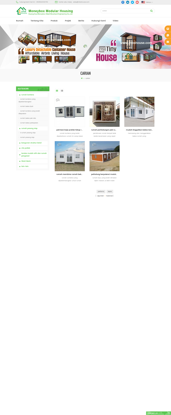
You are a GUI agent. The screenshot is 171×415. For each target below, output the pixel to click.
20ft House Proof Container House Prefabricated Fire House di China (38, 223)
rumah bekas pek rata (27, 118)
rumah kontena (27, 95)
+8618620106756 (42, 2)
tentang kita (37, 20)
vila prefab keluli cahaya (93, 370)
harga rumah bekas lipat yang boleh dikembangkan (38, 210)
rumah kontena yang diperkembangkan (27, 100)
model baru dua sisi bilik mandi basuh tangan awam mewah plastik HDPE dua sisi (37, 263)
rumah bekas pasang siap (93, 353)
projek (68, 20)
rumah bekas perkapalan (28, 123)
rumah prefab (89, 340)
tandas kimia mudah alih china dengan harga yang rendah (38, 184)
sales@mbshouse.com (81, 2)
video (115, 20)
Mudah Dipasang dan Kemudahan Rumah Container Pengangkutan (38, 236)
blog (17, 362)
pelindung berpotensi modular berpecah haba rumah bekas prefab (105, 174)
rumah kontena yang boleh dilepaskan (29, 112)
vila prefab (25, 148)
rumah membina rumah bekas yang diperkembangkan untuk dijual (70, 174)
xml (17, 370)
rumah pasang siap (29, 128)
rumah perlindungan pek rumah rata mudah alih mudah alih (105, 130)
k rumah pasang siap (27, 133)
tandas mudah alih (91, 344)
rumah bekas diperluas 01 (93, 379)
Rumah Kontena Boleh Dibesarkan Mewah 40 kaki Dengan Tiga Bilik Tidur (38, 276)
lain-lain (24, 166)
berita (81, 20)
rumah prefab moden (92, 349)
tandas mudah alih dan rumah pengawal (34, 154)
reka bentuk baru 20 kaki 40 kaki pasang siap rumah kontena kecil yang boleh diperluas (38, 249)
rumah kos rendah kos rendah (95, 357)
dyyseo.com (122, 411)
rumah (19, 20)
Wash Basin (26, 161)
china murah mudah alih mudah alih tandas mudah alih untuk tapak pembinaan (38, 197)
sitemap (19, 366)
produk (54, 20)
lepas (110, 191)
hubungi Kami (98, 20)
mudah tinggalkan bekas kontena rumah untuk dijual (140, 130)
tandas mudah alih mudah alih (95, 362)
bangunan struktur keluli (31, 143)
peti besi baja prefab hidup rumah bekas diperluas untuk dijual (70, 130)
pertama (101, 191)
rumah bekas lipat (26, 106)
